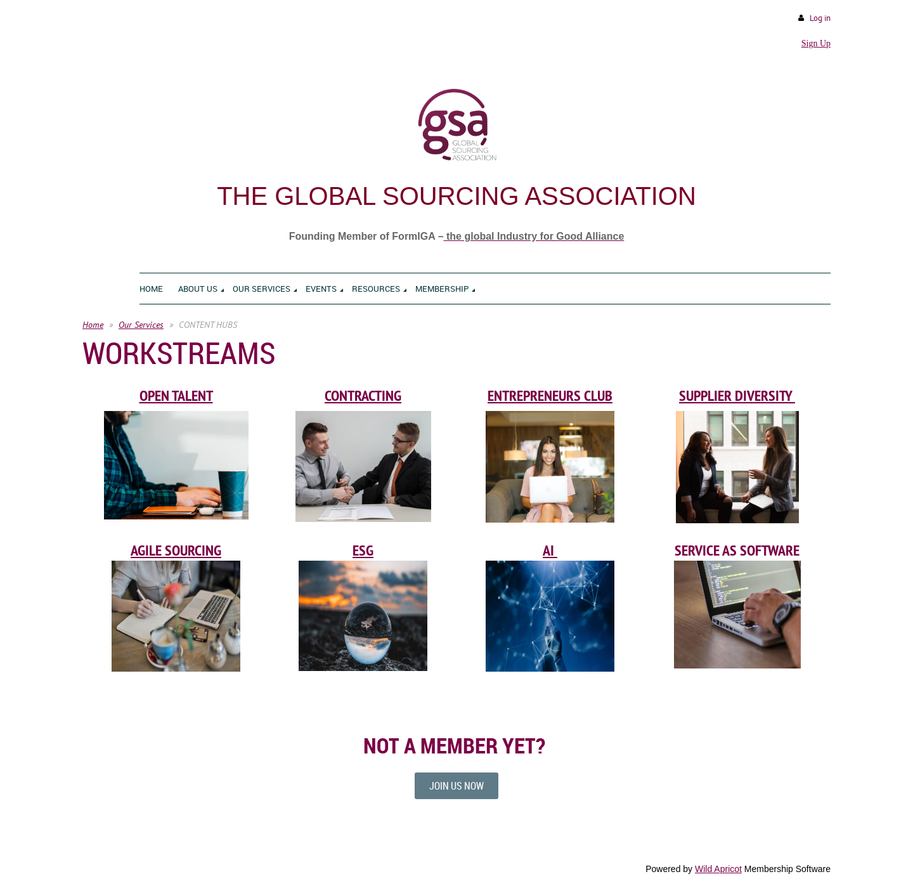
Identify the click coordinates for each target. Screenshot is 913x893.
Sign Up (816, 43)
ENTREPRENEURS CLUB (550, 395)
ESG (363, 550)
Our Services (141, 324)
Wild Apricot (718, 869)
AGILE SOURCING (176, 550)
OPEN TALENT (176, 395)
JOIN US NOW (456, 786)
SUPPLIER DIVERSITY (737, 395)
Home (92, 324)
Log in (820, 18)
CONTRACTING (363, 395)
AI (550, 550)
